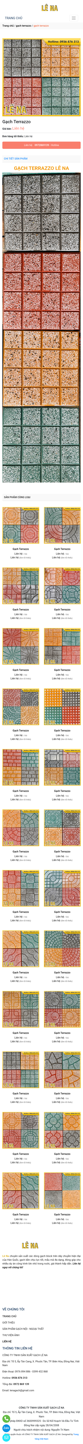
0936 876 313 (19, 1377)
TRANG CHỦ (13, 18)
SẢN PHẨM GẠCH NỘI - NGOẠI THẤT (23, 1328)
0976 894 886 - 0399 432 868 (31, 1371)
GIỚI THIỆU (8, 1322)
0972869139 (42, 145)
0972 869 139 (21, 1384)
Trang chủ (8, 25)
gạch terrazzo (23, 25)
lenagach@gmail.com (22, 1390)
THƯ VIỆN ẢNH (10, 1335)
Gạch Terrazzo (21, 549)
